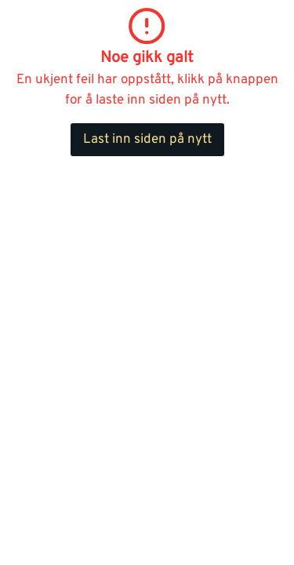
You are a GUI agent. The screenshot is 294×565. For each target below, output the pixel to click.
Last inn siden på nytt (147, 139)
